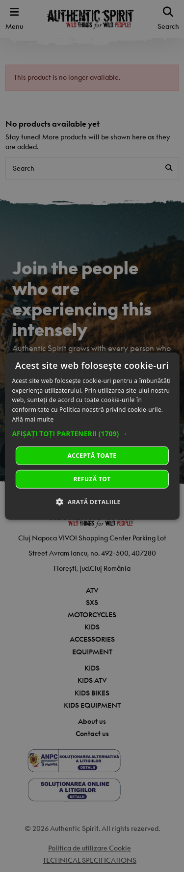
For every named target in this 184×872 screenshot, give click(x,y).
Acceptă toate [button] (92, 455)
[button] (92, 433)
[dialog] (91, 435)
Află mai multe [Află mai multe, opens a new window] (32, 419)
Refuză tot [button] (91, 479)
